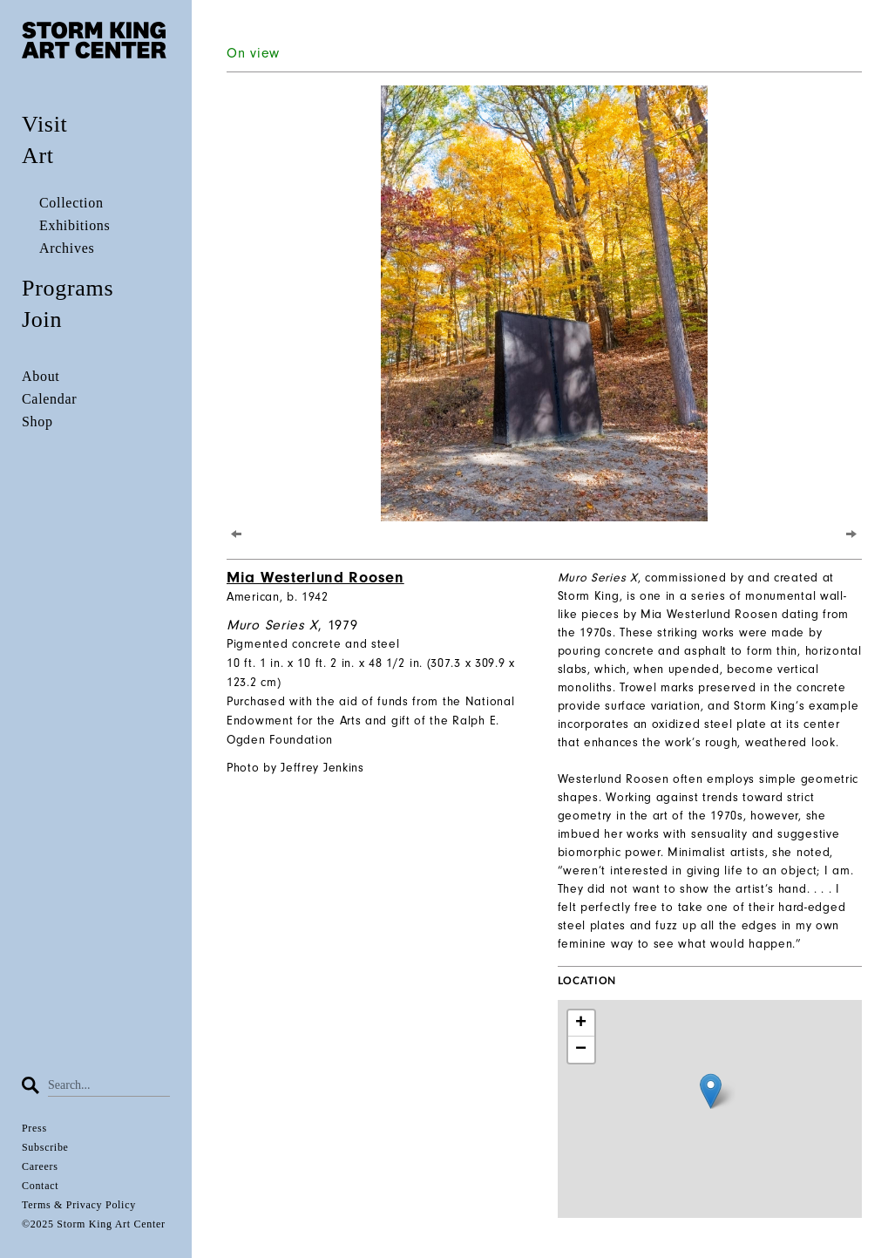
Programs (67, 288)
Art (38, 155)
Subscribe (45, 1147)
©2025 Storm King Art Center (94, 1224)
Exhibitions (74, 225)
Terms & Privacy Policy (79, 1205)
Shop (37, 421)
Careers (40, 1166)
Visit (45, 124)
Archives (66, 248)
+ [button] (581, 1023)
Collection (71, 202)
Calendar (49, 398)
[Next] (852, 533)
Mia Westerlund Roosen (315, 577)
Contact (40, 1186)
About (41, 376)
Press (34, 1128)
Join (42, 319)
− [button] (581, 1050)
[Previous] (237, 533)
